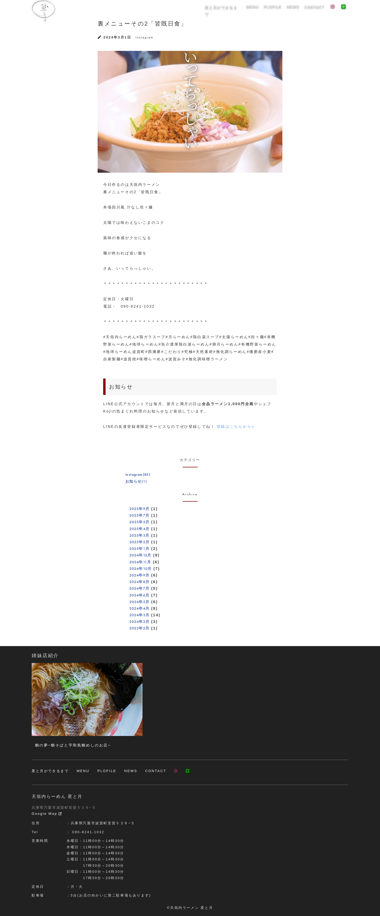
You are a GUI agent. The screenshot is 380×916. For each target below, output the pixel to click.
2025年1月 (139, 548)
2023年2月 (139, 628)
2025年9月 (139, 508)
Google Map (47, 814)
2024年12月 (140, 555)
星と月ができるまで (227, 10)
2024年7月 (139, 588)
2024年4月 (139, 608)
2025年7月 (139, 515)
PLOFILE (275, 10)
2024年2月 (139, 621)
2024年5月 (139, 601)
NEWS (294, 10)
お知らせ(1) (136, 481)
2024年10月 (140, 568)
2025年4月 (139, 528)
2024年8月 (139, 581)
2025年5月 (139, 522)
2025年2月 (139, 542)
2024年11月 (140, 562)
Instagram (145, 37)
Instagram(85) (137, 474)
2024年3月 (139, 615)
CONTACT (314, 10)
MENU (255, 10)
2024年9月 (139, 575)
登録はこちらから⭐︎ (235, 426)
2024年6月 (139, 595)
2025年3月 (139, 535)
